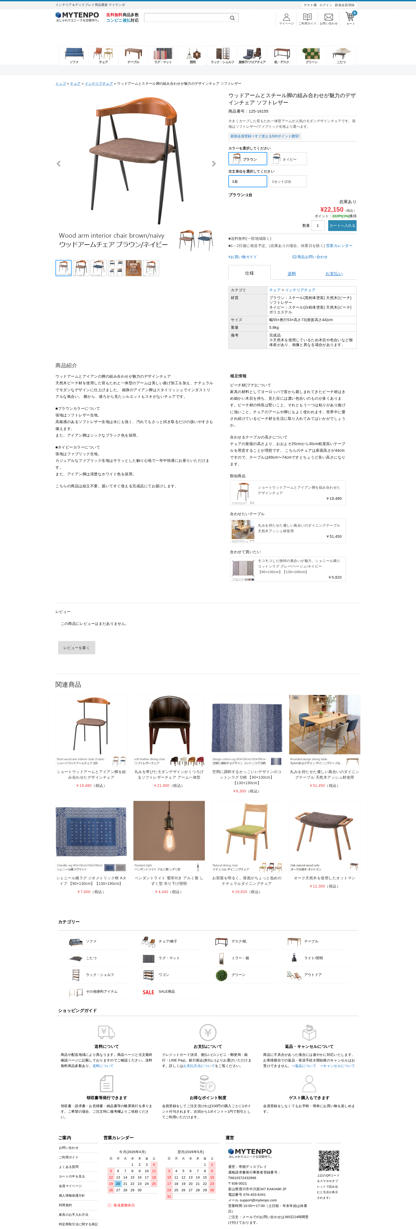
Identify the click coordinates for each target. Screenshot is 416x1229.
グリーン (308, 46)
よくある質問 (69, 1152)
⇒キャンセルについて (337, 1051)
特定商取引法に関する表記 (78, 1210)
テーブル (130, 46)
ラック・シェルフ (219, 46)
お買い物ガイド (242, 242)
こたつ (337, 46)
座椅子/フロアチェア (248, 46)
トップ (60, 67)
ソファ (70, 46)
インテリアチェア (99, 67)
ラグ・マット (159, 46)
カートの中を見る (72, 1162)
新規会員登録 (344, 5)
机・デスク (278, 46)
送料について (103, 1051)
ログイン (325, 5)
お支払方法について (199, 1051)
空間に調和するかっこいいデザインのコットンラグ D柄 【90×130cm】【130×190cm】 (246, 763)
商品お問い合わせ (310, 242)
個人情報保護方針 (72, 1181)
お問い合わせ (69, 1133)
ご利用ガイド (69, 1143)
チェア (100, 46)
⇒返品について (304, 1051)
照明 (189, 46)
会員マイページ (70, 1171)
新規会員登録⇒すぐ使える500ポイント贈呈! (265, 119)
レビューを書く (76, 633)
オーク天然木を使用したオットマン (325, 863)
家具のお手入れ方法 (73, 1200)
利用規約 (65, 1191)
